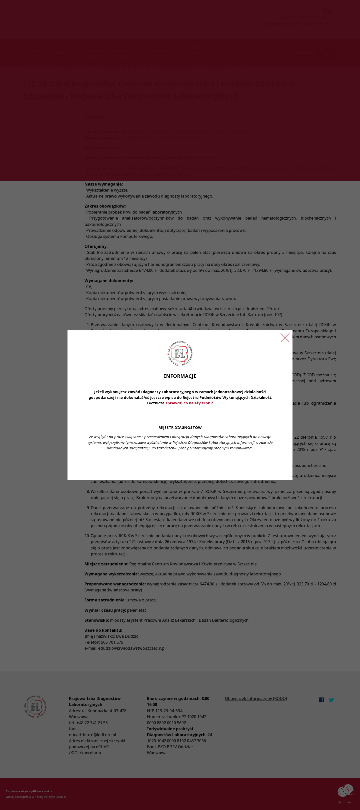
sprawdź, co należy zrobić (190, 402)
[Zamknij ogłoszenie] (285, 337)
